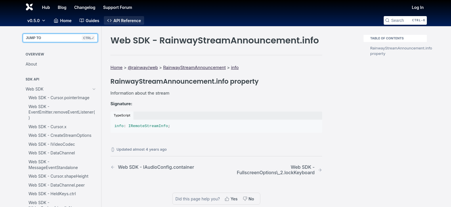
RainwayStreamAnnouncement (194, 67)
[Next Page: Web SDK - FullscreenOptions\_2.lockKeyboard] (277, 169)
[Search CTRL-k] (405, 20)
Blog (62, 7)
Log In (418, 7)
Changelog (84, 7)
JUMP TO (60, 38)
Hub (46, 7)
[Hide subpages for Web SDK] (94, 89)
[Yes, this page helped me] (232, 198)
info (235, 67)
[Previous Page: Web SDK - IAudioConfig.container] (155, 167)
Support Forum (117, 7)
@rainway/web (143, 67)
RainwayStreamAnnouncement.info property (398, 51)
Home (116, 67)
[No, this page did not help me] (249, 198)
